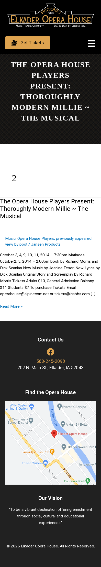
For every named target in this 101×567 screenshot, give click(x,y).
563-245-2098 (50, 361)
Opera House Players (35, 238)
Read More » (11, 306)
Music (10, 238)
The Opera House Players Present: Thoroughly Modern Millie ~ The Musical (47, 209)
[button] (27, 42)
